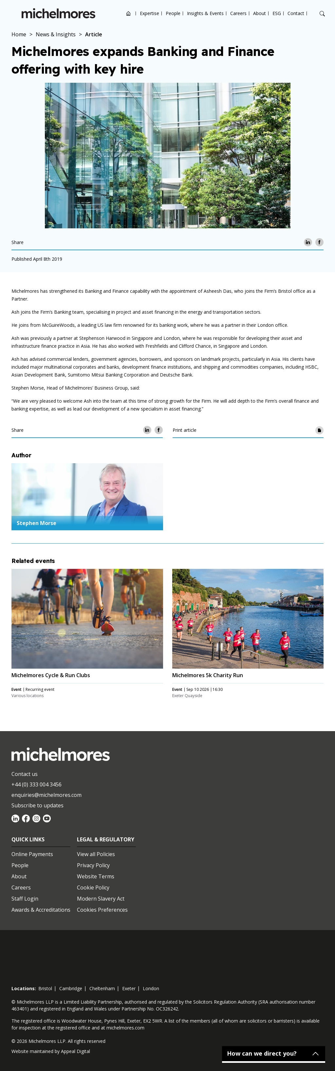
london (151, 988)
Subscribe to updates (37, 805)
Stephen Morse (36, 523)
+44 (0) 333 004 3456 (36, 784)
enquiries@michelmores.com (46, 795)
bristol (45, 988)
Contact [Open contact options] (296, 13)
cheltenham (102, 988)
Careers (238, 13)
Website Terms (95, 876)
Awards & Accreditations (40, 909)
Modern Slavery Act (100, 898)
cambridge (70, 988)
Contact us (24, 774)
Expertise (149, 13)
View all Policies (96, 854)
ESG (276, 13)
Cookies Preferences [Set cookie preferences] (102, 909)
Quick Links (28, 839)
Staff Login (24, 898)
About (259, 13)
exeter (129, 988)
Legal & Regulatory (105, 839)
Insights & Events (205, 13)
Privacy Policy (93, 865)
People (173, 13)
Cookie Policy (93, 887)
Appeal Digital (75, 1051)
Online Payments (32, 854)
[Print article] (319, 430)
